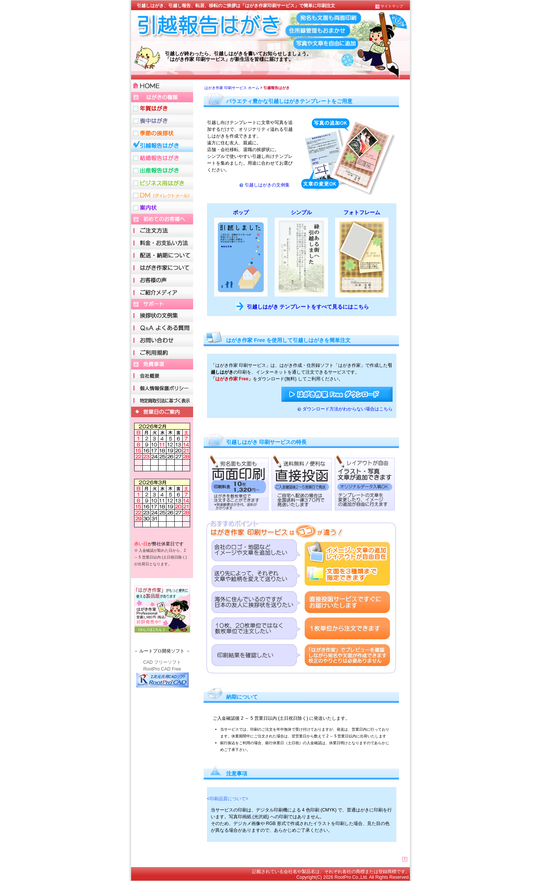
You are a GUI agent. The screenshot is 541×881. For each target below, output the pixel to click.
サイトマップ (392, 6)
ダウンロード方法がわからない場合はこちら (347, 409)
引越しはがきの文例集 (267, 185)
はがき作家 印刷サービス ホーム (231, 88)
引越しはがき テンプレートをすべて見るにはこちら (308, 307)
